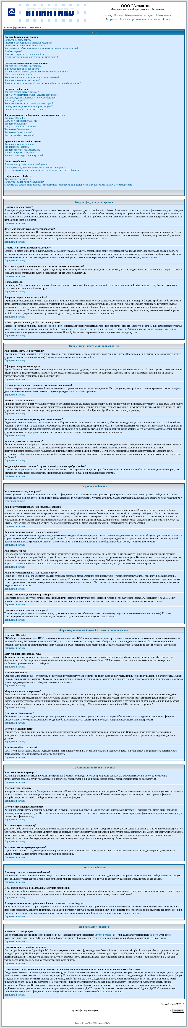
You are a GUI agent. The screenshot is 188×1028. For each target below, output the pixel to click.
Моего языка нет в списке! (18, 74)
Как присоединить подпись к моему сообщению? (30, 97)
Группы (149, 15)
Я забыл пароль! (13, 51)
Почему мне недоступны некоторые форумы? (28, 106)
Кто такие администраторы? (19, 144)
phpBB (87, 1023)
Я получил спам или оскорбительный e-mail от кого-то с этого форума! (42, 170)
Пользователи (133, 15)
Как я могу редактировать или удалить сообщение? (31, 94)
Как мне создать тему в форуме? (21, 92)
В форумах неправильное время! (21, 68)
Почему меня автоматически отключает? (25, 45)
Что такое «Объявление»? (18, 129)
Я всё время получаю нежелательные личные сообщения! (35, 167)
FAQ (108, 15)
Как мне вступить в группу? (19, 152)
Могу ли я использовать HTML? (21, 121)
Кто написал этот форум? (17, 179)
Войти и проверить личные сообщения (140, 19)
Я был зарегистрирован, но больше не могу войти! (31, 57)
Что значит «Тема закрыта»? (19, 135)
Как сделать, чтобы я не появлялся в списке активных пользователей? (41, 48)
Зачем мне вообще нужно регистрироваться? (28, 42)
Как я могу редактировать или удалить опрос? (28, 103)
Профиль (111, 19)
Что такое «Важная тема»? (18, 132)
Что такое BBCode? (14, 118)
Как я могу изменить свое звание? (22, 80)
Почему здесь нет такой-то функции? (24, 182)
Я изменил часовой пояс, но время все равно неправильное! (36, 71)
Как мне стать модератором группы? (23, 155)
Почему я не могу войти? (17, 40)
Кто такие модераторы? (16, 147)
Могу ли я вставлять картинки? (21, 126)
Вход (166, 19)
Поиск (118, 15)
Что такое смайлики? (15, 123)
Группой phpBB (103, 934)
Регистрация (163, 15)
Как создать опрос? (14, 100)
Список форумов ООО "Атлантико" (23, 27)
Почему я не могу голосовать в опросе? (25, 109)
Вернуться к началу (14, 223)
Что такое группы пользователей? (22, 149)
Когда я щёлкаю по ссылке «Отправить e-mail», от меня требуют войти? (42, 83)
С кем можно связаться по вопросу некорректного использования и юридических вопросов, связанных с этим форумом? (68, 184)
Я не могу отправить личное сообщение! (26, 164)
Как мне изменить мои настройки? (22, 66)
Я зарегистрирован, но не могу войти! (24, 54)
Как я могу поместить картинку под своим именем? (31, 77)
